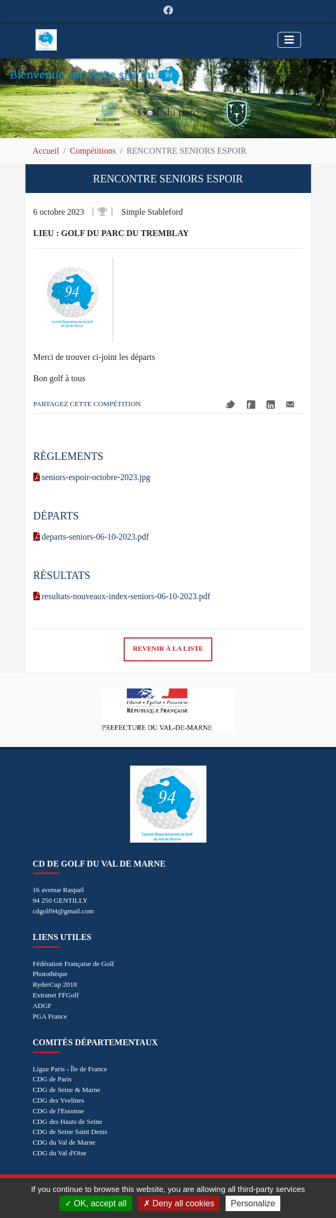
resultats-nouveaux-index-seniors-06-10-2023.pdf (122, 596)
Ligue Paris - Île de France (70, 1069)
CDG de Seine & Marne (66, 1090)
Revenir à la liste (168, 648)
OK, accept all (96, 1203)
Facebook (251, 404)
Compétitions (93, 150)
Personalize (253, 1203)
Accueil (46, 150)
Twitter (230, 404)
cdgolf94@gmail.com (63, 911)
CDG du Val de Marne (64, 1142)
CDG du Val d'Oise (60, 1153)
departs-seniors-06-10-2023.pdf (91, 536)
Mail (290, 404)
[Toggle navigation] (289, 40)
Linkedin (270, 404)
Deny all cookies (178, 1203)
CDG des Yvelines (58, 1100)
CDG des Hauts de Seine (67, 1121)
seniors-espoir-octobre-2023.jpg (92, 477)
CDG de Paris (52, 1079)
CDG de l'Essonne (58, 1111)
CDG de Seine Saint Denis (70, 1132)
